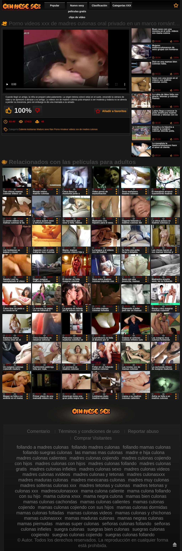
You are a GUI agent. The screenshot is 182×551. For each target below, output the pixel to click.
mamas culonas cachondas (50, 501)
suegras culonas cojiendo (77, 534)
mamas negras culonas (140, 518)
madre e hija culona (145, 452)
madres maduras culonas (43, 479)
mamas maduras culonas (89, 518)
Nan (51, 129)
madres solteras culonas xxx (48, 485)
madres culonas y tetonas (98, 474)
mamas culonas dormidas (142, 507)
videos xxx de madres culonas (83, 129)
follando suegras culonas (47, 452)
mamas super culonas (77, 523)
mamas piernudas (35, 523)
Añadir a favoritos (114, 111)
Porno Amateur (61, 129)
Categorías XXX (122, 5)
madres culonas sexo (100, 468)
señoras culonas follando (126, 523)
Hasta (175, 544)
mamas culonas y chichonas (143, 512)
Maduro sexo (43, 129)
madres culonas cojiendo (94, 457)
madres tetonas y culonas (104, 485)
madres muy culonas (148, 479)
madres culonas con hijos (60, 463)
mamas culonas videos (89, 512)
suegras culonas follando (129, 534)
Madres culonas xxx (22, 6)
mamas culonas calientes (105, 501)
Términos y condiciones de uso (89, 431)
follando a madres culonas (43, 447)
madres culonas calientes (41, 457)
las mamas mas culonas (99, 452)
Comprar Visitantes (93, 438)
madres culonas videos (147, 468)
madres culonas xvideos (46, 474)
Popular (54, 5)
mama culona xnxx (61, 496)
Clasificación (99, 5)
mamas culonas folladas (40, 512)
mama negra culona (103, 496)
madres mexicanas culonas (98, 479)
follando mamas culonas (147, 447)
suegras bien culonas (108, 529)
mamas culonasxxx (43, 518)
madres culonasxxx (146, 474)
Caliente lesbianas (27, 129)
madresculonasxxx (59, 490)
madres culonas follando (112, 463)
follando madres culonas (96, 447)
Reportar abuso (143, 431)
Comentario (38, 431)
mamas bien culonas (146, 496)
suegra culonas (69, 529)
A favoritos (176, 5)
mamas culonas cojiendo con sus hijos (76, 507)
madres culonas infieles (53, 468)
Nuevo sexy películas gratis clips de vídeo (77, 11)
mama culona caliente (102, 490)
